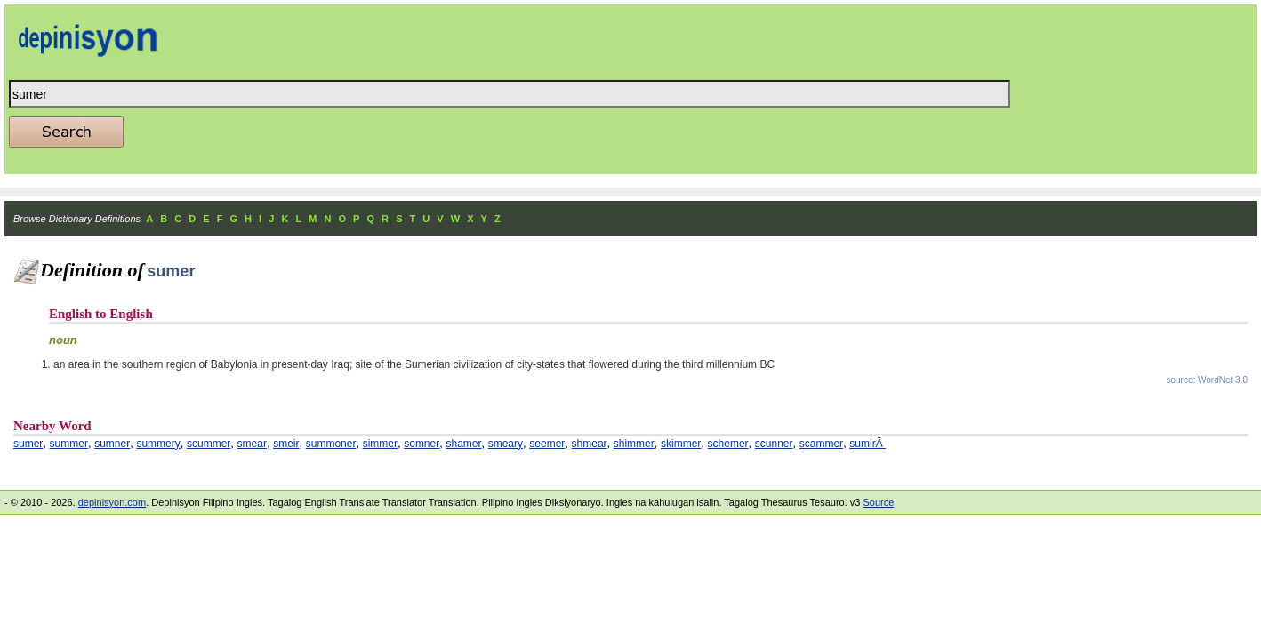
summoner (331, 443)
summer (69, 443)
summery (158, 443)
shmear (589, 443)
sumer (28, 443)
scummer (208, 443)
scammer (821, 443)
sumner (112, 443)
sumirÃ (867, 443)
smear (252, 443)
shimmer (634, 443)
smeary (505, 443)
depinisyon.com (112, 502)
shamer (463, 443)
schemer (728, 443)
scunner (774, 443)
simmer (380, 443)
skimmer (681, 443)
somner (421, 443)
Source (878, 502)
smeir (286, 443)
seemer (547, 443)
